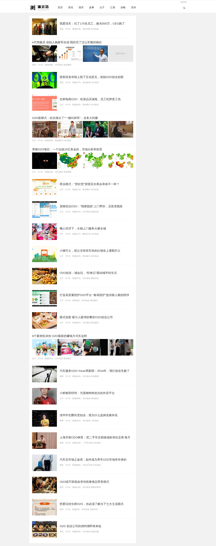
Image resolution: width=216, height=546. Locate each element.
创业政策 (86, 82)
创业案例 (67, 65)
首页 (60, 7)
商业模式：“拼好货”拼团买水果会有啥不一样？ (89, 184)
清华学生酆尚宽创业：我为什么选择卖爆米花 (89, 415)
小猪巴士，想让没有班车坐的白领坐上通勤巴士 (90, 250)
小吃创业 (95, 420)
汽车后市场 (87, 465)
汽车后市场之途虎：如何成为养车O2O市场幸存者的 (93, 459)
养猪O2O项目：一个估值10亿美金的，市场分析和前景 (67, 149)
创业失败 (86, 29)
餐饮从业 (86, 234)
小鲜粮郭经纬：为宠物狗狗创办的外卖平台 (87, 393)
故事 (91, 7)
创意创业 (95, 212)
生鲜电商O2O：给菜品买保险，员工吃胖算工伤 (90, 99)
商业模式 (86, 104)
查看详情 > (120, 53)
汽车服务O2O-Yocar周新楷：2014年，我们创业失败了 (95, 370)
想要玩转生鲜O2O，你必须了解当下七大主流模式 (92, 503)
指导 (81, 7)
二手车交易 (87, 443)
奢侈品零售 (96, 487)
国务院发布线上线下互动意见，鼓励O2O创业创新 (92, 77)
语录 (133, 7)
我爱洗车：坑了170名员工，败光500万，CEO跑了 (92, 23)
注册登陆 (183, 2)
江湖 (112, 7)
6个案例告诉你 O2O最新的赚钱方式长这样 (59, 335)
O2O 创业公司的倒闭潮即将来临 (80, 526)
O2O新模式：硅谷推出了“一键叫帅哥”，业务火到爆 (65, 117)
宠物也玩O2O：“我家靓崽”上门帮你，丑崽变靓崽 (91, 206)
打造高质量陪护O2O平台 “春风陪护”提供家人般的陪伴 (94, 295)
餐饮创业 (95, 278)
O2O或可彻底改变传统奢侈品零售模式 (84, 481)
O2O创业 (95, 29)
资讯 (70, 7)
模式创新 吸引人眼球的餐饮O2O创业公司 (86, 317)
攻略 (123, 7)
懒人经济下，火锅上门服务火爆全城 (83, 228)
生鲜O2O (94, 509)
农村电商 (67, 172)
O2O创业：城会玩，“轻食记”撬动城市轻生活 (88, 272)
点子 (102, 7)
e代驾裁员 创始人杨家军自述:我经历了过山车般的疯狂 (67, 42)
